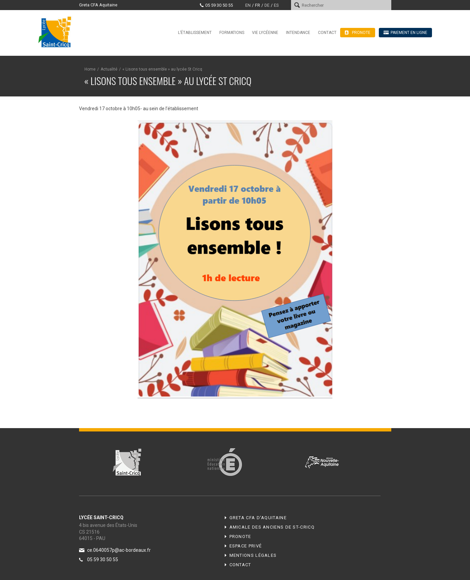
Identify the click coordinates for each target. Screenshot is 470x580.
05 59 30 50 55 (219, 5)
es (276, 5)
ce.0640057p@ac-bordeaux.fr (119, 550)
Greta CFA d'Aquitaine (258, 517)
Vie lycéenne (265, 32)
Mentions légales (253, 555)
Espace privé (245, 545)
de (266, 5)
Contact (327, 32)
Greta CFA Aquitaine (98, 4)
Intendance (298, 32)
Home (90, 69)
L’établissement (195, 32)
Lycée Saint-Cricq (56, 31)
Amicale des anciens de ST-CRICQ (272, 527)
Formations (231, 32)
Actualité (109, 69)
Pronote (240, 536)
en (248, 5)
